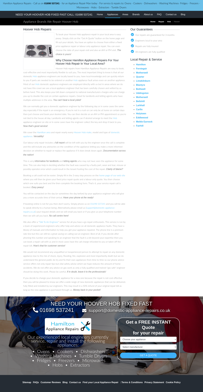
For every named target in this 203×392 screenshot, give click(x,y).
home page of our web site (112, 175)
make (88, 132)
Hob (169, 22)
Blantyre (140, 85)
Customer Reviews (51, 382)
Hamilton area (43, 132)
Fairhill (139, 126)
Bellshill (140, 101)
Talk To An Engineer (48, 222)
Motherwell (142, 73)
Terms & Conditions (131, 382)
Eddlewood (142, 117)
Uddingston (142, 93)
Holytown (141, 113)
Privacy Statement (154, 382)
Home (100, 14)
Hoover (77, 132)
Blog (183, 14)
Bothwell (140, 89)
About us (148, 14)
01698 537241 (52, 3)
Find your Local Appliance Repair (100, 382)
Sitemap (26, 382)
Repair (161, 22)
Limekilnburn (143, 81)
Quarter (140, 77)
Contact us (171, 14)
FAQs (36, 382)
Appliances (113, 14)
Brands (136, 14)
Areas (125, 14)
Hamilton (141, 64)
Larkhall (140, 105)
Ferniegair (141, 68)
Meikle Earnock (144, 121)
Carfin (139, 109)
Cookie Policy (173, 382)
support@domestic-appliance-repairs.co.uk (129, 310)
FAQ (159, 14)
